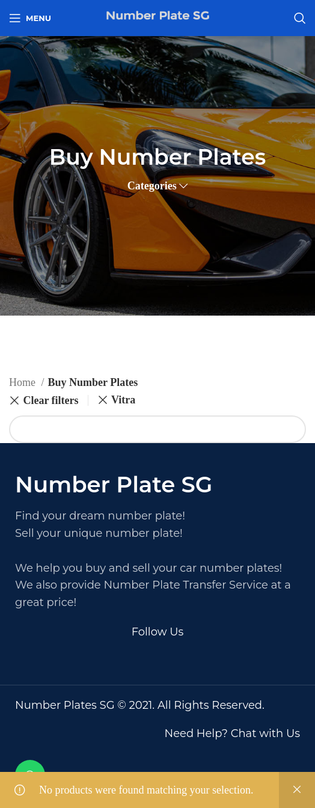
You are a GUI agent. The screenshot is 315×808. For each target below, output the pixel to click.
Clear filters (50, 400)
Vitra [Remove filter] (123, 399)
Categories (152, 185)
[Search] (300, 18)
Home (23, 382)
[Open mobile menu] (30, 18)
